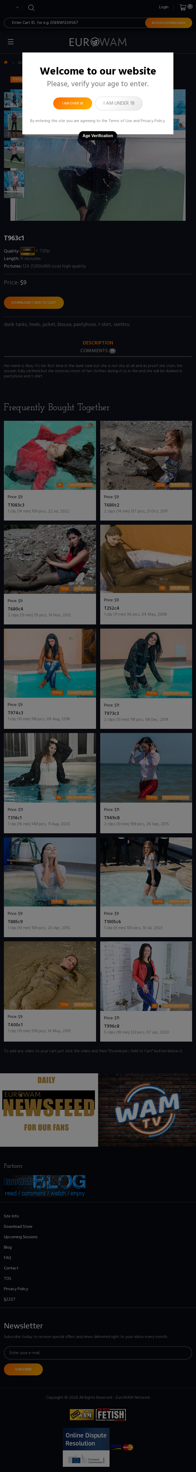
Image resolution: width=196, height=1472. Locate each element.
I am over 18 (72, 103)
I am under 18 (118, 103)
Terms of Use (120, 121)
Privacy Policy (153, 121)
